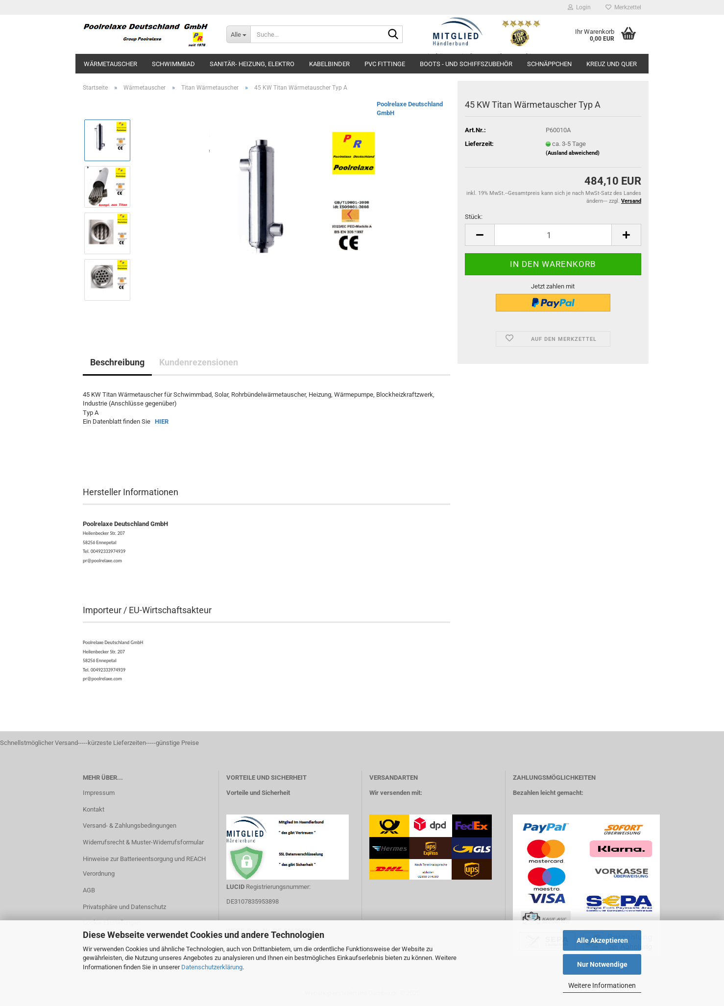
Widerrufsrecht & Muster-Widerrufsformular (143, 842)
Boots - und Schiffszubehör (466, 64)
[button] (479, 235)
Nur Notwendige (602, 964)
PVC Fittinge (384, 64)
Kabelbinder (329, 64)
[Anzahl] (553, 235)
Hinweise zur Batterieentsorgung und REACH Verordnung (144, 866)
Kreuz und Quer (611, 64)
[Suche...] (238, 34)
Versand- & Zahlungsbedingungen (129, 825)
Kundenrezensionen (198, 362)
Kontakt (93, 809)
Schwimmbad (173, 64)
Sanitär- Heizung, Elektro (252, 64)
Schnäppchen (549, 64)
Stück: (474, 216)
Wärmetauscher (110, 64)
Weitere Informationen (602, 985)
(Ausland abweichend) (573, 153)
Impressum (99, 792)
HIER (162, 421)
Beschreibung (117, 362)
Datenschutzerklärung (211, 967)
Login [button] (579, 7)
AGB (89, 890)
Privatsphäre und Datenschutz (124, 906)
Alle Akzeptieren (602, 940)
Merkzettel (623, 7)
